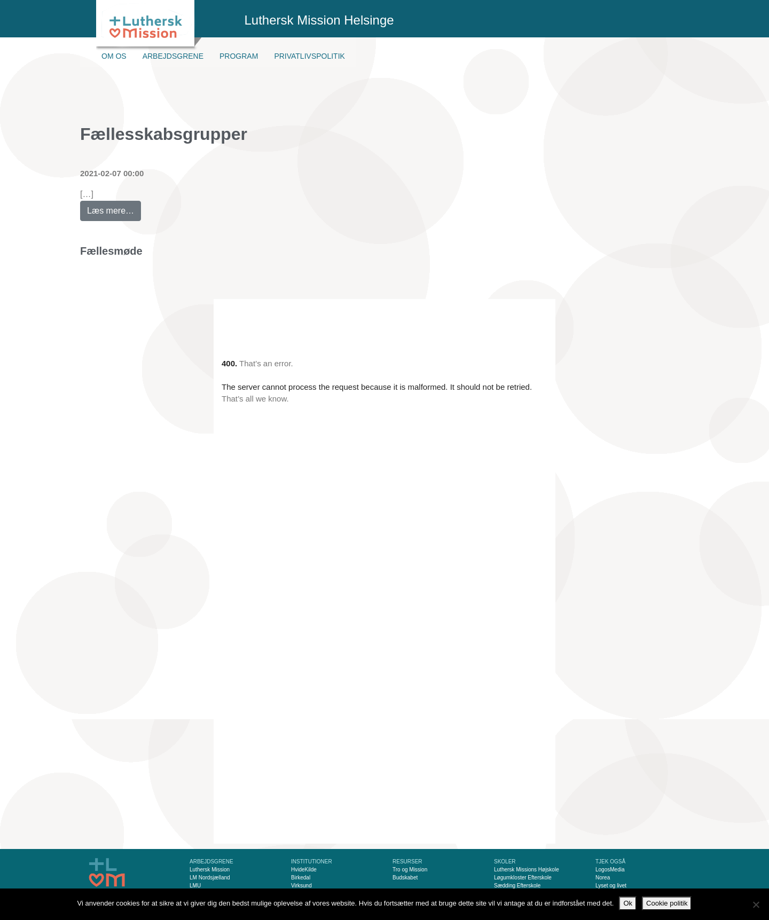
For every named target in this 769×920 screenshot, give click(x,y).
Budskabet (405, 877)
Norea (602, 877)
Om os (114, 56)
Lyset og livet (610, 885)
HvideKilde (304, 869)
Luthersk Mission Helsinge (319, 20)
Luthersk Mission (210, 869)
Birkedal (300, 877)
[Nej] (755, 904)
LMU (195, 885)
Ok (627, 903)
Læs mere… (114, 208)
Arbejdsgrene (173, 56)
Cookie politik (666, 903)
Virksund (301, 885)
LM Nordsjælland (210, 877)
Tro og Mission (410, 869)
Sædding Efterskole (517, 885)
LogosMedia (609, 869)
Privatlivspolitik (309, 56)
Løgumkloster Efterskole (523, 877)
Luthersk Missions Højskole (526, 869)
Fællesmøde (111, 251)
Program (238, 56)
